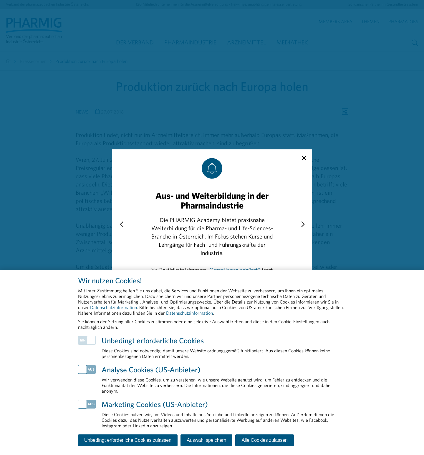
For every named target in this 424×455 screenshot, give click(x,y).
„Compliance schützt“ (233, 269)
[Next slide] (302, 224)
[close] (304, 158)
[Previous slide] (121, 224)
